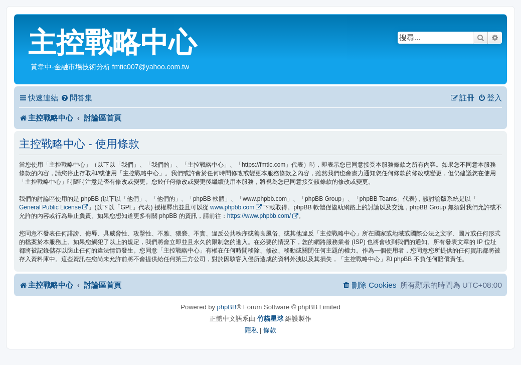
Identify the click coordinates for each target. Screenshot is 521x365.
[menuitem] (76, 97)
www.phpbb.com (232, 207)
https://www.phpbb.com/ (259, 215)
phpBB (227, 307)
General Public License (50, 207)
